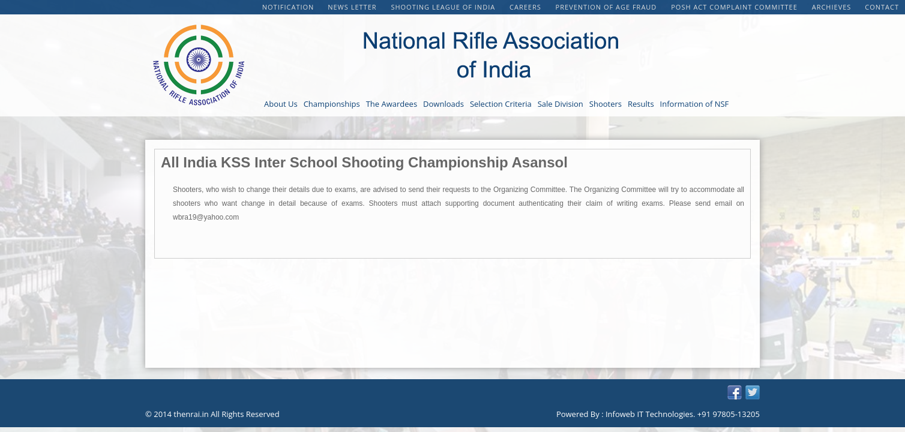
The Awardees (391, 103)
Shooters (605, 103)
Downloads (443, 103)
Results (641, 103)
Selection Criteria (501, 103)
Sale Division (560, 103)
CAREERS (527, 6)
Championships (332, 103)
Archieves (832, 6)
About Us (281, 103)
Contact (882, 6)
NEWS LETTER (353, 6)
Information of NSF (694, 103)
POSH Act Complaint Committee (735, 6)
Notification (288, 6)
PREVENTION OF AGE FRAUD (608, 6)
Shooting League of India (444, 6)
